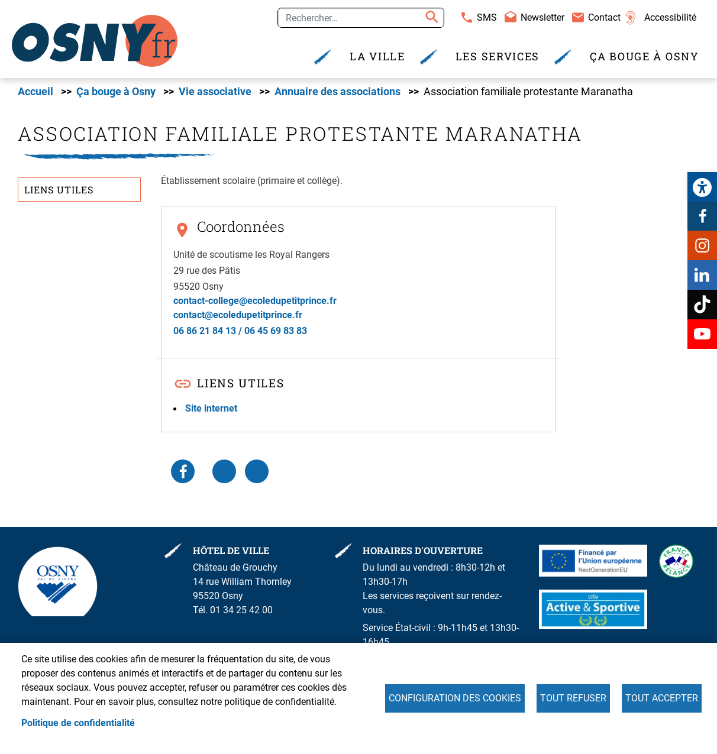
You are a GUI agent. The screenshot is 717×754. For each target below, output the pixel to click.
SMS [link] (487, 17)
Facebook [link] (702, 216)
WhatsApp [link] (257, 471)
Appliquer (430, 17)
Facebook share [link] (183, 471)
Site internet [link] (211, 408)
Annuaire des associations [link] (337, 92)
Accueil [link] (35, 92)
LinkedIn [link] (224, 471)
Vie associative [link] (215, 92)
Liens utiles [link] (58, 189)
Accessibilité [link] (670, 17)
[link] (702, 187)
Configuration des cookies (455, 698)
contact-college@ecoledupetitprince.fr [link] (255, 300)
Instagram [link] (702, 245)
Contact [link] (604, 17)
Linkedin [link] (702, 275)
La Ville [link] (377, 56)
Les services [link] (498, 56)
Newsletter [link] (542, 17)
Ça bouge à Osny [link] (644, 56)
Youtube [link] (702, 334)
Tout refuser (573, 698)
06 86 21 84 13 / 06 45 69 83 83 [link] (240, 330)
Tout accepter (661, 698)
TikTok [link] (702, 304)
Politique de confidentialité (78, 723)
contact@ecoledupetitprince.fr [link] (237, 315)
